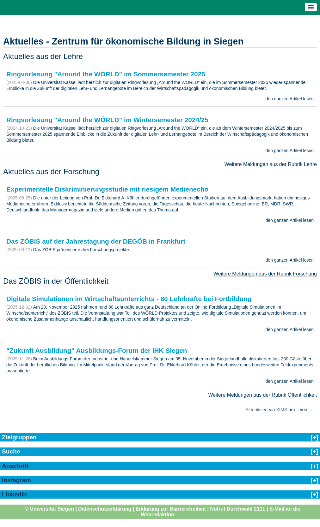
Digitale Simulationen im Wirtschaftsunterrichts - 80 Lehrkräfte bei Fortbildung (128, 298)
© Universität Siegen (49, 509)
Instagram (16, 480)
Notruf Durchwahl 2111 (237, 509)
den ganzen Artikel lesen (289, 98)
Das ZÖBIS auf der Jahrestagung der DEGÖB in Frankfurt (95, 241)
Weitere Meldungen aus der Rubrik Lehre (271, 164)
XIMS (281, 409)
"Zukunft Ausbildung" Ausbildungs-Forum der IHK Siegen (96, 350)
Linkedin (14, 494)
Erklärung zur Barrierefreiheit (171, 509)
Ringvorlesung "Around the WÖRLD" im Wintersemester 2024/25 (107, 119)
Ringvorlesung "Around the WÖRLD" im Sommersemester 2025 (105, 74)
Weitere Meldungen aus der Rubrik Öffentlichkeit (262, 395)
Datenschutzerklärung (104, 509)
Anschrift (15, 466)
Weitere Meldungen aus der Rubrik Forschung (265, 273)
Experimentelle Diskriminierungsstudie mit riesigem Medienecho (107, 189)
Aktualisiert (256, 409)
